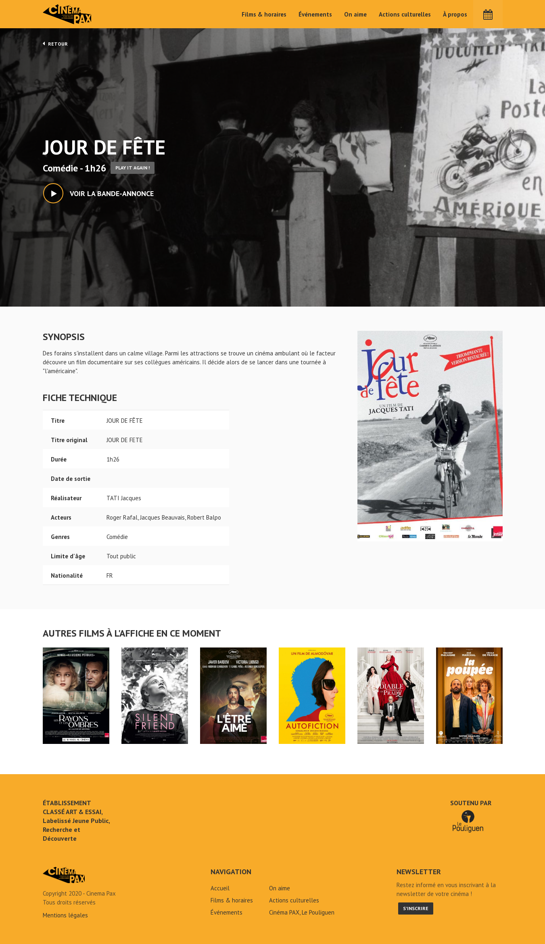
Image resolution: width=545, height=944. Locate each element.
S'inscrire (415, 908)
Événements (315, 14)
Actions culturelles (405, 14)
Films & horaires (264, 14)
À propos (455, 14)
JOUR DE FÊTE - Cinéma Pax (64, 875)
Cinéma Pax (67, 14)
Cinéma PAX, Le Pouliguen (301, 912)
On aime (355, 14)
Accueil (220, 888)
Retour (55, 43)
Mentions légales (65, 915)
